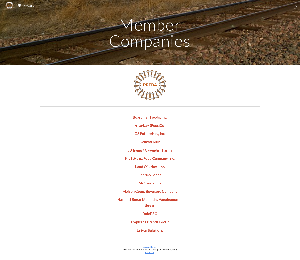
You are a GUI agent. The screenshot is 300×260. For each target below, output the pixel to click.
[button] (295, 5)
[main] (150, 32)
